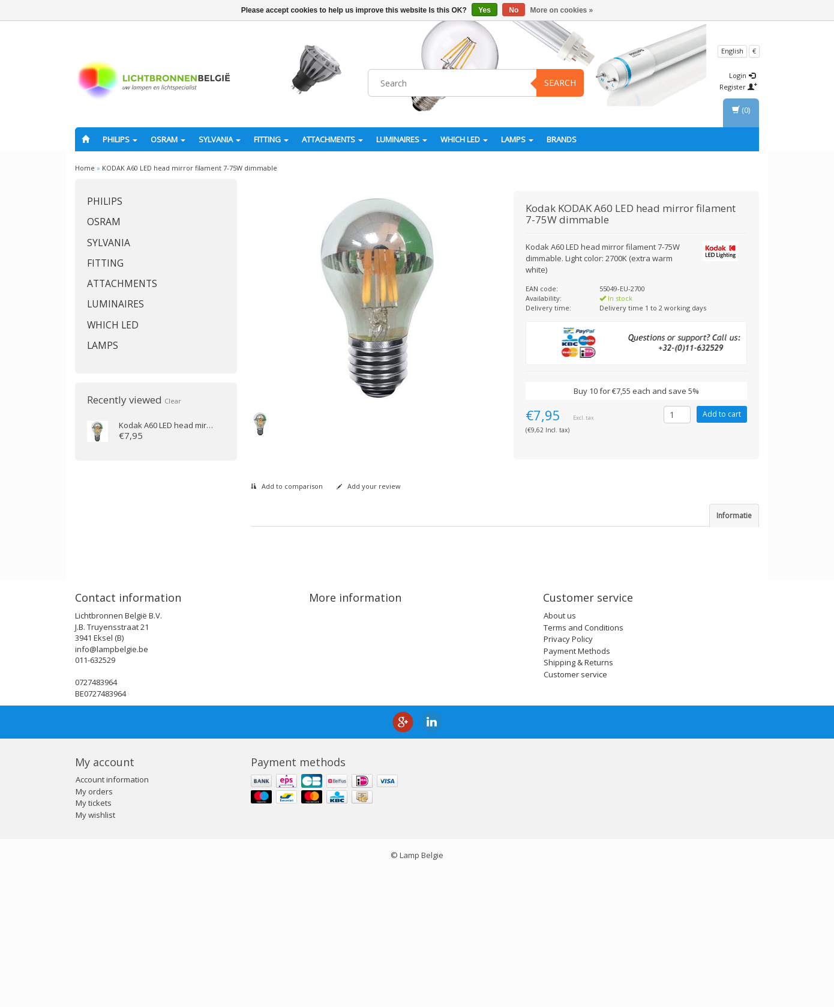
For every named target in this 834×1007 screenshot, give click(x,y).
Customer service (575, 808)
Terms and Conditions (583, 762)
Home (85, 167)
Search (560, 82)
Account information (112, 914)
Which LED (464, 139)
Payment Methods (577, 785)
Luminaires (401, 139)
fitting (271, 139)
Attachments (332, 139)
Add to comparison (287, 486)
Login (742, 75)
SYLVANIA (220, 139)
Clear (172, 400)
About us (560, 750)
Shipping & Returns (578, 796)
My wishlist (95, 949)
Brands (562, 139)
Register (738, 86)
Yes (484, 10)
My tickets (94, 938)
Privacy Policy (568, 773)
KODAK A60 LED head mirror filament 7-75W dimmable (189, 167)
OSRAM (168, 139)
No (513, 10)
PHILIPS (120, 139)
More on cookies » (561, 10)
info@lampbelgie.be (111, 783)
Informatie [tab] (734, 515)
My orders (94, 926)
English (732, 50)
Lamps (517, 139)
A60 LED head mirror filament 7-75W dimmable (215, 425)
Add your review (369, 486)
